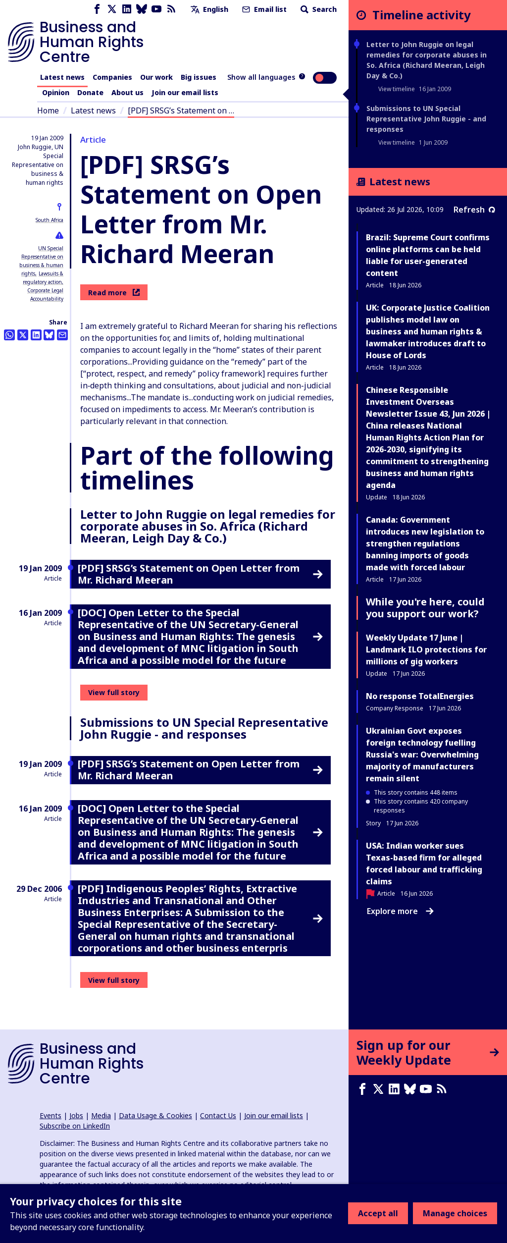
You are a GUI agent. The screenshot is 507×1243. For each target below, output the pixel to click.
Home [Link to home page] (48, 110)
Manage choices (455, 1213)
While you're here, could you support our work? (425, 607)
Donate (90, 92)
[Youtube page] (156, 9)
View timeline (396, 89)
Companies (112, 77)
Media (101, 1115)
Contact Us (218, 1115)
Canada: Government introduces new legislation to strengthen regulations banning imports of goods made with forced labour (425, 543)
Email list (263, 9)
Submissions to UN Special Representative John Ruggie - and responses (426, 119)
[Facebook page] (97, 9)
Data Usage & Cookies (155, 1115)
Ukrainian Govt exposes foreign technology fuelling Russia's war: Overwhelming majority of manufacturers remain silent (422, 754)
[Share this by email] (62, 334)
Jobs (76, 1115)
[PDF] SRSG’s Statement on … (181, 110)
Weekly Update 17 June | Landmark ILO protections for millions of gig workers (426, 649)
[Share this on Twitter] (22, 334)
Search (318, 9)
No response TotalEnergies (420, 696)
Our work (156, 77)
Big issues (198, 77)
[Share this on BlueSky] (49, 334)
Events (50, 1115)
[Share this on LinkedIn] (36, 334)
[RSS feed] (171, 9)
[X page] (112, 9)
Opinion (55, 92)
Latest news (62, 77)
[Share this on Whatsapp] (9, 334)
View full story (114, 692)
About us (127, 92)
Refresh (474, 209)
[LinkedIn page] (127, 9)
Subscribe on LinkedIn (75, 1126)
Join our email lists (185, 92)
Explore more (400, 911)
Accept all (378, 1213)
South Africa (49, 219)
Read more (114, 292)
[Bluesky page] (142, 9)
